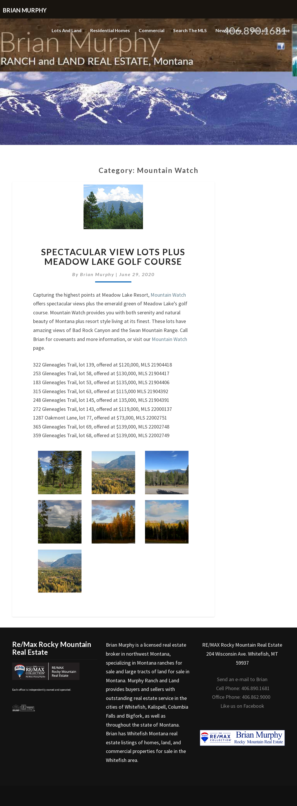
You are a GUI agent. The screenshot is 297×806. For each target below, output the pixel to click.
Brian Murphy (97, 274)
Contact (259, 30)
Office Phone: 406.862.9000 (241, 697)
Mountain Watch (168, 294)
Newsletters (228, 30)
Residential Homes (108, 30)
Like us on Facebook (242, 706)
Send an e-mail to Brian (242, 679)
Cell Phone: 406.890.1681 (243, 688)
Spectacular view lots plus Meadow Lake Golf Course (113, 257)
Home (283, 30)
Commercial (150, 30)
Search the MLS (188, 30)
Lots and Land (63, 30)
